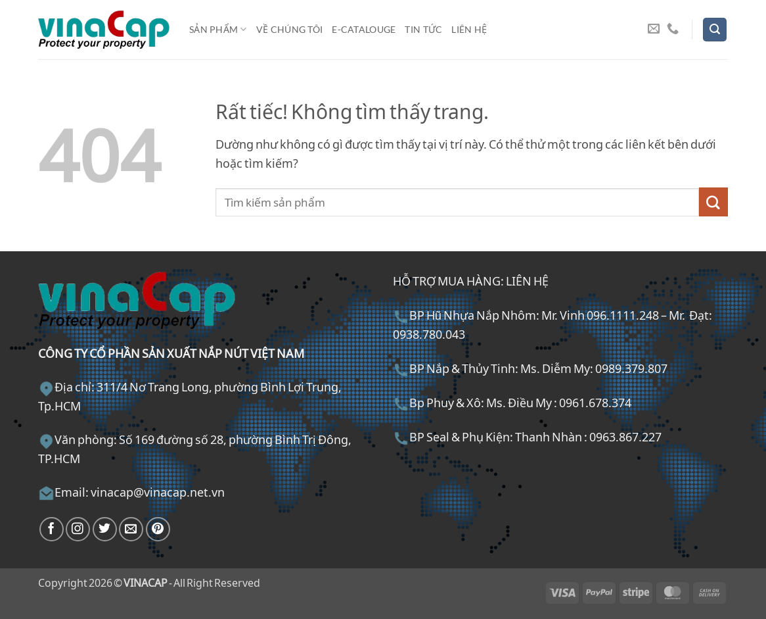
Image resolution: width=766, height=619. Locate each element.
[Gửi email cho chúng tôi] (654, 29)
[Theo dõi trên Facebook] (51, 529)
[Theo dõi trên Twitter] (105, 529)
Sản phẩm (218, 29)
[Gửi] (713, 201)
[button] (715, 29)
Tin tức (423, 29)
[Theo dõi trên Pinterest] (158, 529)
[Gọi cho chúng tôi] (673, 29)
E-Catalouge (363, 29)
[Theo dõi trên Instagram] (78, 529)
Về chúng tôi (289, 29)
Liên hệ (469, 29)
